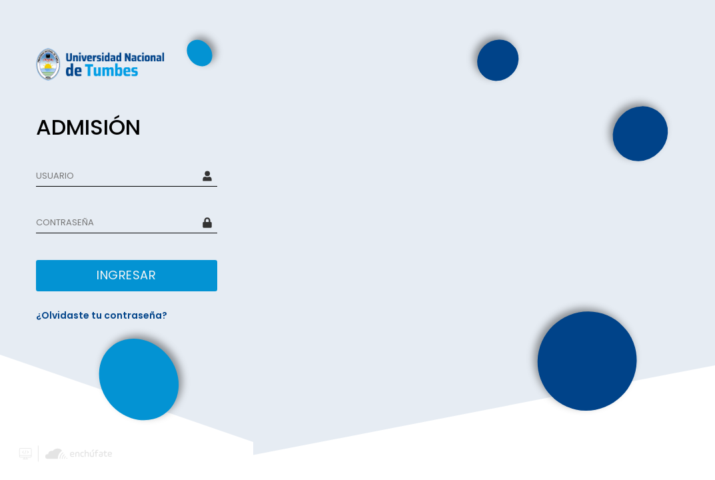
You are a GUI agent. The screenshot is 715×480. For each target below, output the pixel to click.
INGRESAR (126, 275)
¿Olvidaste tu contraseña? (101, 315)
